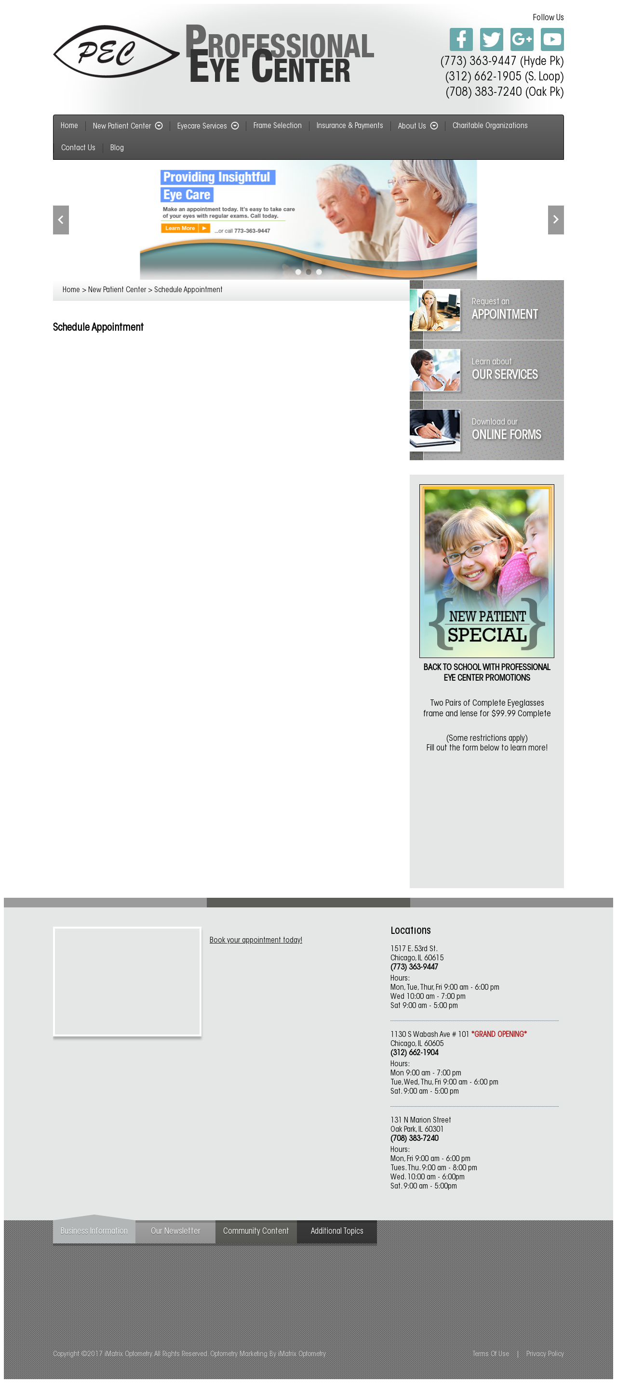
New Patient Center (127, 126)
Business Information (94, 1232)
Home (71, 290)
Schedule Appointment (188, 290)
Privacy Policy (545, 1354)
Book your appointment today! (256, 940)
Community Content (256, 1232)
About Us (418, 126)
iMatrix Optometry (302, 1354)
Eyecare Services (208, 126)
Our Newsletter (176, 1232)
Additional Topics (337, 1232)
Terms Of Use (490, 1354)
